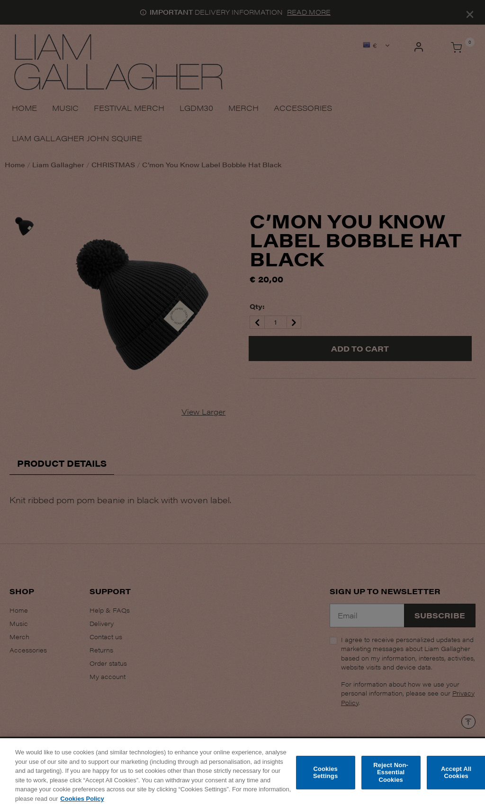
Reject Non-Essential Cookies (390, 776)
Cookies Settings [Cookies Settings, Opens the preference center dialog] (325, 776)
